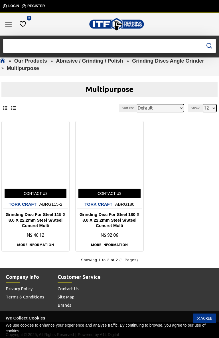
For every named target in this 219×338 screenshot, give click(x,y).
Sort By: (128, 108)
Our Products (30, 61)
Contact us (36, 193)
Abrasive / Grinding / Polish (89, 61)
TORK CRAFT (22, 204)
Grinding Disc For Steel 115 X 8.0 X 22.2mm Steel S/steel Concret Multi (36, 220)
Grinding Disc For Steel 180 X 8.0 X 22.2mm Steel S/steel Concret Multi (109, 220)
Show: (195, 108)
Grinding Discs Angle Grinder (168, 61)
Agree (206, 318)
